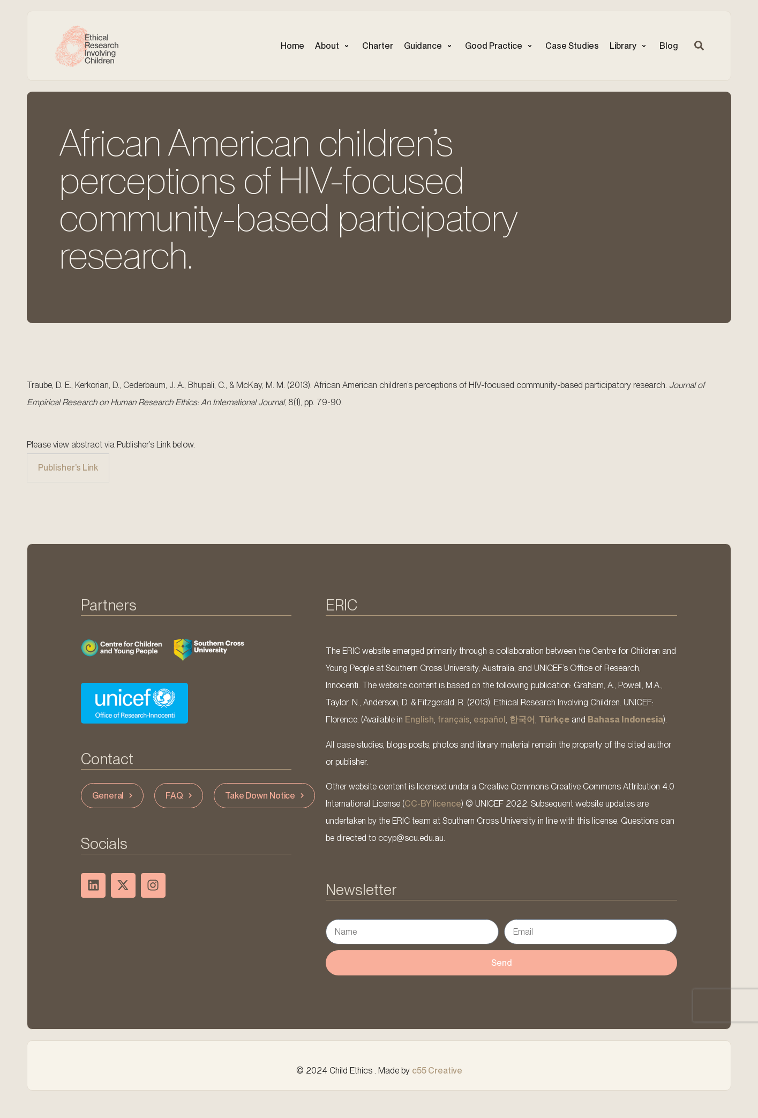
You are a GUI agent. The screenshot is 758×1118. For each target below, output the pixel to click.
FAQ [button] (180, 796)
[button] (333, 46)
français (454, 719)
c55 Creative (437, 1070)
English (419, 719)
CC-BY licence (432, 804)
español (490, 719)
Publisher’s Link (68, 468)
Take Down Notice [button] (265, 796)
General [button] (113, 796)
